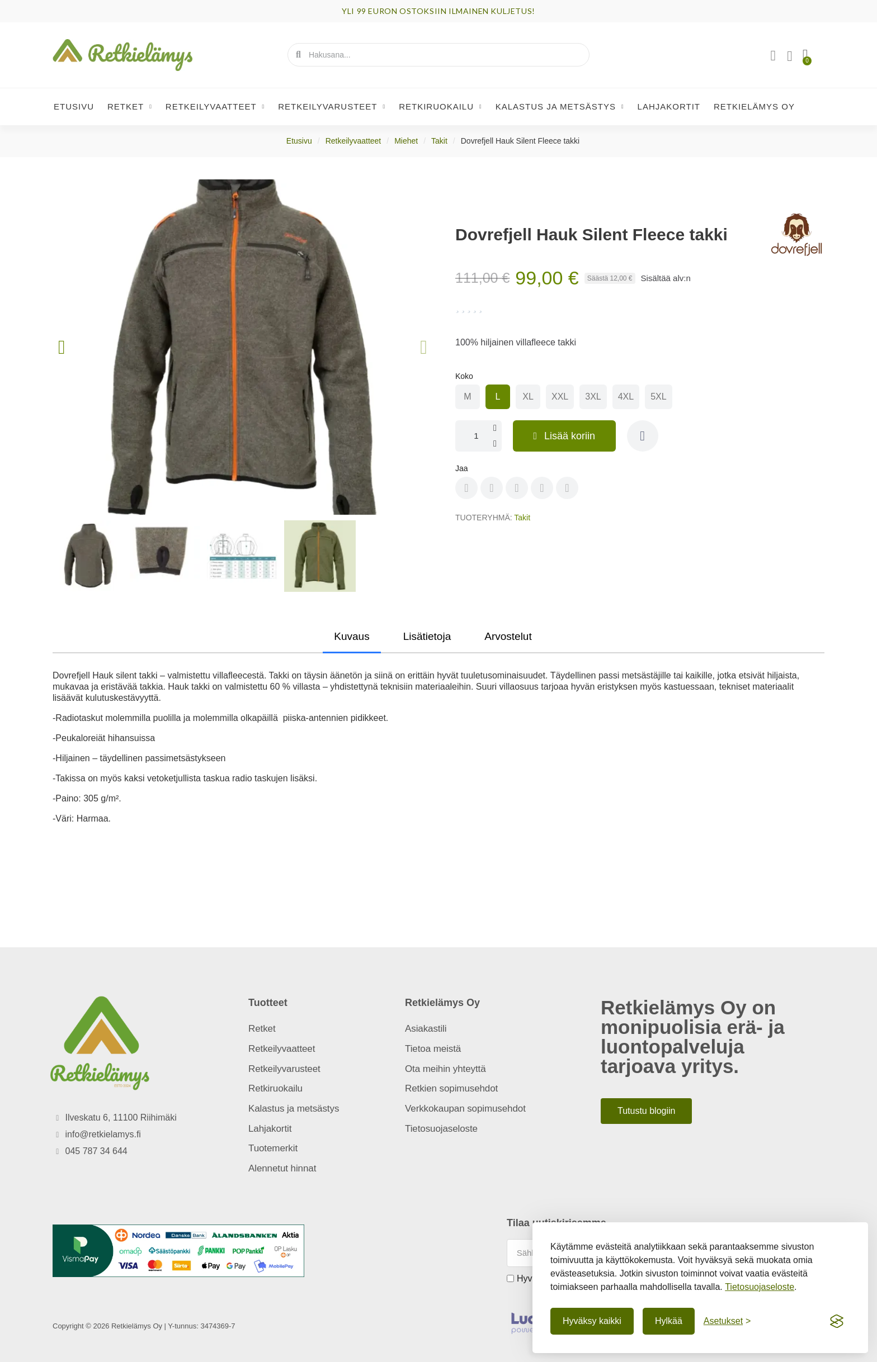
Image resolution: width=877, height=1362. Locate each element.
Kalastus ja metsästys (560, 106)
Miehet (406, 140)
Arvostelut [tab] (507, 636)
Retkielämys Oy (754, 106)
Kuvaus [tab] (351, 636)
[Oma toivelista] (789, 56)
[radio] (467, 397)
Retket (129, 106)
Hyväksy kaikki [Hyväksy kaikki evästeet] (592, 1321)
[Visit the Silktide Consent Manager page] (836, 1321)
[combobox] (439, 55)
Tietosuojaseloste (759, 1287)
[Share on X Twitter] (517, 488)
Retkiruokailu (440, 106)
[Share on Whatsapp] (542, 488)
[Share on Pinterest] (491, 488)
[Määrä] (479, 436)
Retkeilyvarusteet (331, 106)
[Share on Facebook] (466, 488)
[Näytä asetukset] (727, 1321)
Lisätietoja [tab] (427, 636)
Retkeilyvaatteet (215, 106)
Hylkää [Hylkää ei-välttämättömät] (668, 1321)
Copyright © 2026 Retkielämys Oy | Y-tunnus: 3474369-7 (144, 1326)
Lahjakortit (669, 106)
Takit (439, 140)
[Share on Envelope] (567, 488)
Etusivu (74, 106)
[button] (804, 55)
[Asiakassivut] (772, 56)
